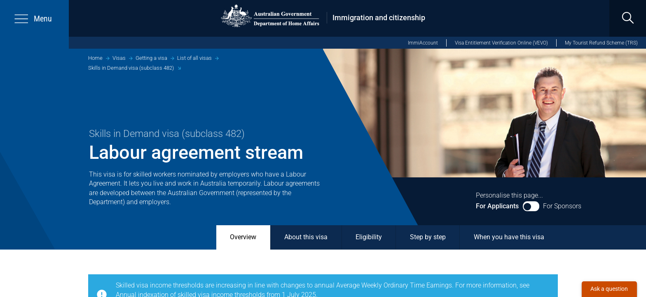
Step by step (428, 237)
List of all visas (194, 58)
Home (95, 58)
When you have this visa (509, 237)
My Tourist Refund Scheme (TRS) (601, 43)
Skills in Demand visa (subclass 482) (131, 68)
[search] (627, 18)
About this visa (306, 237)
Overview (243, 237)
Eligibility (369, 237)
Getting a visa (151, 58)
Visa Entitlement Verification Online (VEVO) (501, 43)
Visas (119, 58)
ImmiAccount (423, 43)
